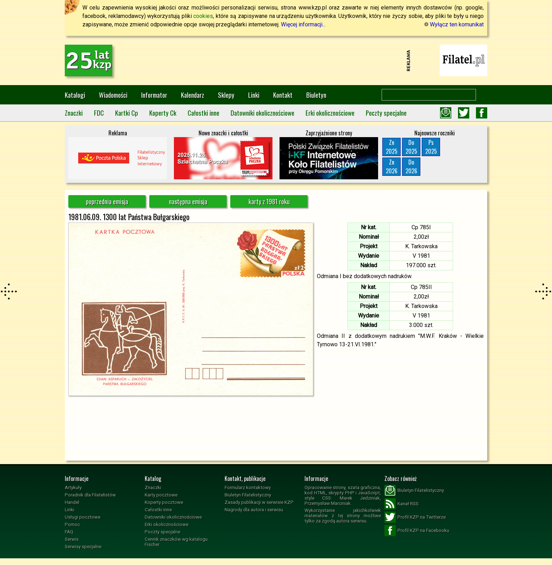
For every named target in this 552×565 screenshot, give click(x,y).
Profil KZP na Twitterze (415, 517)
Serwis (72, 539)
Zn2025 (391, 146)
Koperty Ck (162, 112)
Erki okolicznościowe (330, 112)
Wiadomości (113, 94)
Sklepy (226, 94)
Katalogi (75, 94)
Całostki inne (203, 112)
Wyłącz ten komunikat (454, 24)
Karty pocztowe (161, 494)
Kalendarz (192, 94)
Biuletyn (316, 94)
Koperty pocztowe (164, 502)
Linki (253, 94)
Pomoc (72, 524)
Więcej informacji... (303, 24)
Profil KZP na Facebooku (416, 530)
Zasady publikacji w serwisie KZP (259, 502)
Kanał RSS (401, 503)
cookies (203, 16)
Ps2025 (431, 146)
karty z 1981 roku (269, 201)
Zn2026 (391, 166)
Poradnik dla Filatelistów (90, 494)
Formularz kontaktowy (248, 487)
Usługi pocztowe (82, 517)
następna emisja (188, 201)
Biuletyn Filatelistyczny (248, 494)
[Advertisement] (276, 60)
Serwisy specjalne (83, 546)
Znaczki (74, 112)
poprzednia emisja (107, 201)
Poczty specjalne (386, 112)
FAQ (69, 531)
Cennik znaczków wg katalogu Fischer (176, 542)
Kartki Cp (126, 112)
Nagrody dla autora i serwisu (254, 509)
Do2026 (411, 166)
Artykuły (73, 487)
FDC (99, 112)
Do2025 (411, 146)
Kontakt (283, 94)
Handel (72, 502)
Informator (154, 94)
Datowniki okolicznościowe (262, 112)
